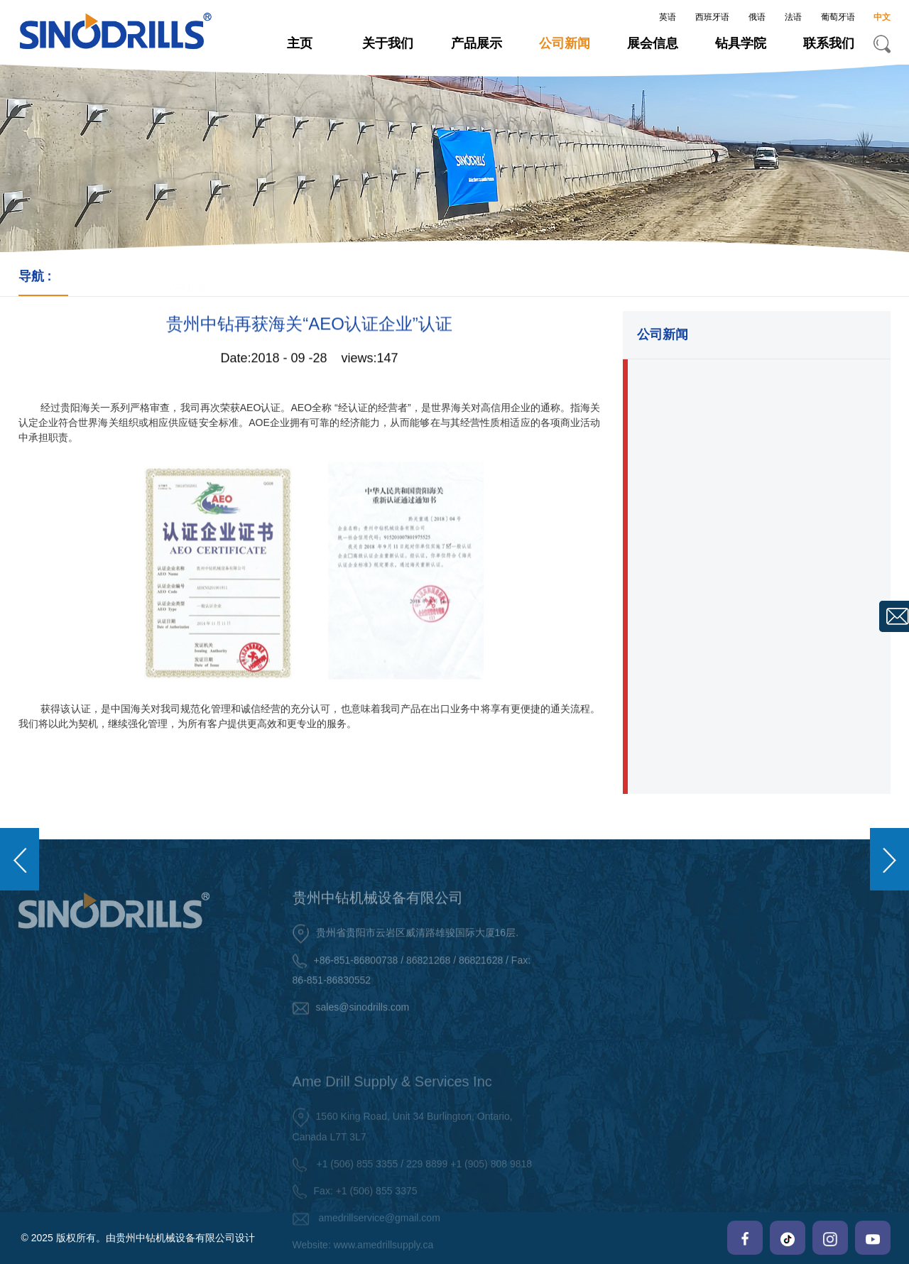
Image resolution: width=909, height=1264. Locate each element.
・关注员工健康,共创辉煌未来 (717, 625)
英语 (667, 17)
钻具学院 (740, 43)
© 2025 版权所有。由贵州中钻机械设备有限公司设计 (138, 1237)
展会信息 (652, 43)
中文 (882, 17)
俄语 (757, 17)
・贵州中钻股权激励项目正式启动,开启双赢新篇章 (757, 386)
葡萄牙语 (838, 17)
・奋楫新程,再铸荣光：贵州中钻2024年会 (747, 544)
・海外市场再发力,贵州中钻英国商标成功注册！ (751, 498)
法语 (793, 17)
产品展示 (476, 43)
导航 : (43, 276)
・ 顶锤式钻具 (607, 951)
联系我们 (828, 43)
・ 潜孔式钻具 (607, 980)
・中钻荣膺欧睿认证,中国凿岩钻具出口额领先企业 (757, 442)
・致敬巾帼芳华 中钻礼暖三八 (717, 584)
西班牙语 (712, 17)
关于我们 (387, 43)
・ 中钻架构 (760, 994)
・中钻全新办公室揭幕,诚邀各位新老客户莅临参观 (757, 681)
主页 (299, 43)
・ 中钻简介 (760, 964)
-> (103, 279)
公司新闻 (564, 43)
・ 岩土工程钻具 (612, 1010)
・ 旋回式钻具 (607, 1040)
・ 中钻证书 (760, 1024)
